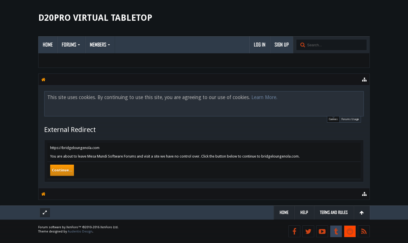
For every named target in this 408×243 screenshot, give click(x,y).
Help (304, 212)
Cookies (333, 118)
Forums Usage (350, 119)
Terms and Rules (334, 212)
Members (98, 45)
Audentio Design (80, 231)
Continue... (62, 170)
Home (48, 45)
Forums (69, 45)
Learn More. (264, 97)
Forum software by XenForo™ (78, 227)
